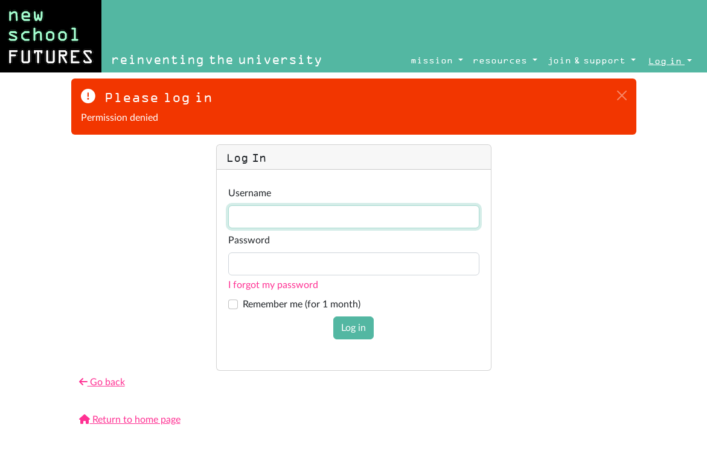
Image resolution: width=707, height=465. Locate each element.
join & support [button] (588, 60)
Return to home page (130, 419)
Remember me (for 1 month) (301, 304)
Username (249, 193)
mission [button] (433, 60)
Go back (102, 382)
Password (249, 240)
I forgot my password (273, 285)
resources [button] (501, 60)
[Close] (621, 95)
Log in (353, 328)
